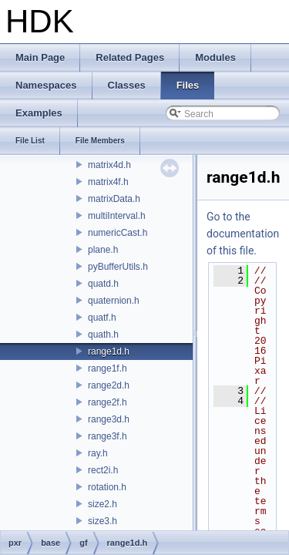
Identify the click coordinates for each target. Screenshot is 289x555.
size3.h (102, 521)
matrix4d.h (109, 165)
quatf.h (102, 317)
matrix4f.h (108, 182)
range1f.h (107, 368)
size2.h (102, 504)
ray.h (98, 453)
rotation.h (107, 487)
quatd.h (103, 283)
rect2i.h (103, 470)
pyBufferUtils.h (118, 266)
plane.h (103, 249)
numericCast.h (117, 232)
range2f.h (107, 402)
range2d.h (108, 385)
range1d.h (108, 351)
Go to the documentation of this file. (243, 233)
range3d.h (108, 419)
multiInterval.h (117, 215)
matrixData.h (114, 198)
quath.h (103, 334)
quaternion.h (113, 300)
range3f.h (107, 436)
